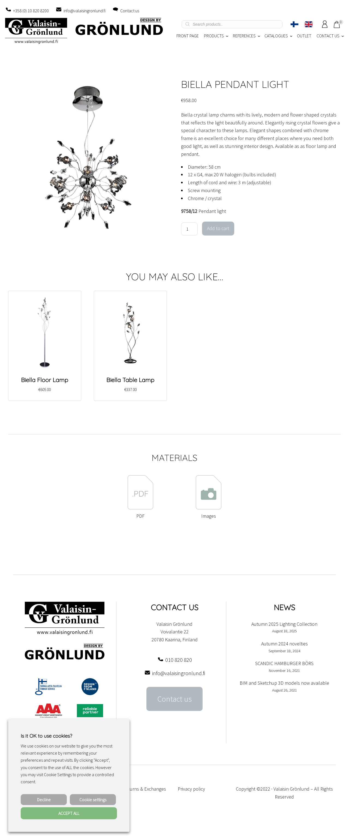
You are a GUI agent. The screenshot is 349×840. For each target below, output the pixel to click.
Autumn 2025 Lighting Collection (284, 624)
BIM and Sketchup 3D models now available (284, 683)
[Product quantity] (189, 229)
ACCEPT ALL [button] (68, 813)
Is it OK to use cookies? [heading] (46, 736)
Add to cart (218, 228)
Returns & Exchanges (144, 789)
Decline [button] (44, 799)
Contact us (129, 10)
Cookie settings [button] (92, 799)
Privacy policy (191, 789)
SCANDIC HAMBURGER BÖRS (284, 663)
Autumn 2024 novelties (284, 644)
